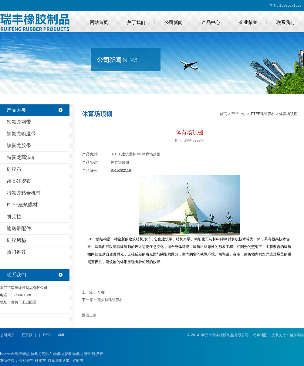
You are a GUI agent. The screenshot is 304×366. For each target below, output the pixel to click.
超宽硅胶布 (19, 181)
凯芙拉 (14, 216)
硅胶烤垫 (16, 240)
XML (61, 335)
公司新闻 (173, 22)
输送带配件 (19, 228)
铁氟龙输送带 (21, 133)
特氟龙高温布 (21, 157)
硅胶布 (14, 169)
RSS (47, 335)
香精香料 (26, 360)
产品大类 (16, 110)
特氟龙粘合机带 (24, 192)
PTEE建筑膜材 (22, 204)
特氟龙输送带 (58, 360)
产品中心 (211, 22)
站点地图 (260, 335)
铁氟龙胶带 (19, 145)
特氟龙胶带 (62, 354)
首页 (223, 114)
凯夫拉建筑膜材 (110, 300)
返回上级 (89, 315)
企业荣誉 (248, 22)
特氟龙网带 (82, 354)
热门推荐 (16, 252)
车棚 (101, 292)
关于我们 (136, 22)
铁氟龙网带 (19, 121)
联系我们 (285, 22)
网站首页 (99, 22)
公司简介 (7, 335)
